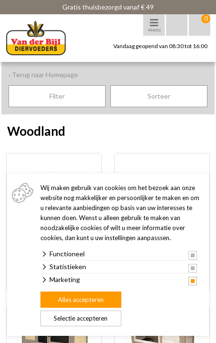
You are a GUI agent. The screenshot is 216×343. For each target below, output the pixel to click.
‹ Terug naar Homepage (43, 75)
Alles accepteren (81, 299)
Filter (57, 96)
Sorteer (158, 96)
